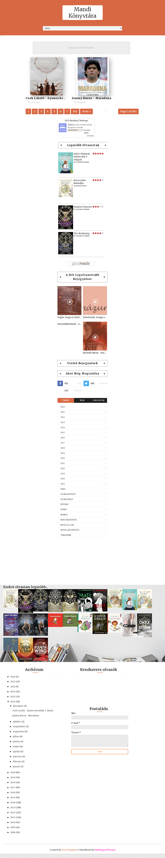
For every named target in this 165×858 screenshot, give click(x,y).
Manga (64, 515)
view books (90, 136)
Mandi (70, 125)
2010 (63, 408)
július (16, 741)
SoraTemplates (70, 854)
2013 (63, 423)
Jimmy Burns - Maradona (82, 98)
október (17, 725)
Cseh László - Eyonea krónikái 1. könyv (56, 98)
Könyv (64, 510)
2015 (63, 433)
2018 (63, 449)
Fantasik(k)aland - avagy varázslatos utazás (69, 324)
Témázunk (66, 536)
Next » (86, 111)
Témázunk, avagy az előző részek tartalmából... (95, 318)
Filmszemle (67, 500)
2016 (63, 438)
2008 (13, 836)
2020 (63, 459)
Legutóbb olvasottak (83, 146)
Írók (82, 401)
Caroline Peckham (82, 210)
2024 (63, 480)
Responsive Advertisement (81, 48)
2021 (63, 464)
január (17, 770)
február (17, 765)
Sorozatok (99, 401)
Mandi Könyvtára (82, 12)
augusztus (19, 735)
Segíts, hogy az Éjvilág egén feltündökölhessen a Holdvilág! (69, 318)
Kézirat (65, 505)
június (16, 746)
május (16, 751)
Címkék (65, 401)
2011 (63, 413)
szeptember (19, 730)
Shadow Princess (83, 207)
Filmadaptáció (68, 495)
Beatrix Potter (81, 186)
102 (75, 111)
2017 (63, 444)
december (18, 707)
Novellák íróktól (70, 531)
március (17, 760)
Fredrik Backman (82, 163)
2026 (13, 677)
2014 (63, 428)
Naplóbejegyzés (69, 521)
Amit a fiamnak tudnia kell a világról (82, 157)
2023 (63, 474)
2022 (63, 469)
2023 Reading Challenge (76, 121)
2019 (63, 454)
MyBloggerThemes (105, 854)
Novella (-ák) (67, 526)
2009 (13, 831)
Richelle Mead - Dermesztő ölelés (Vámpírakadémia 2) (95, 353)
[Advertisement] (82, 560)
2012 (63, 418)
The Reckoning (81, 234)
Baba (63, 490)
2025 (63, 485)
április (16, 756)
